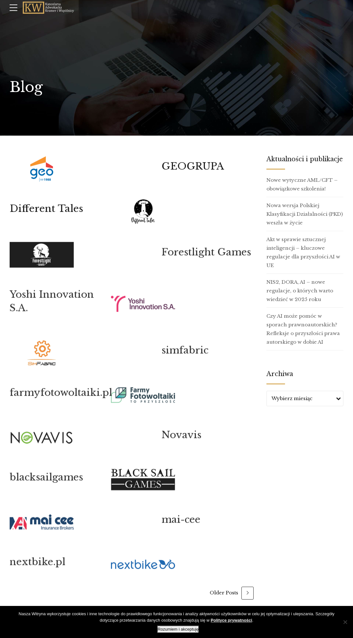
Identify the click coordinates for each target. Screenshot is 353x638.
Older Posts (224, 593)
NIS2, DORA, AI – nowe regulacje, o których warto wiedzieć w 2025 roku (299, 290)
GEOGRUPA (193, 166)
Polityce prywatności (231, 620)
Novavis (181, 439)
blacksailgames (46, 481)
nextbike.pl (37, 566)
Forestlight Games (206, 256)
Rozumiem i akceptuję (178, 629)
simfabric (185, 354)
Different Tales (46, 208)
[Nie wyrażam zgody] (345, 622)
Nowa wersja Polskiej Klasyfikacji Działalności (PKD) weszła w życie (304, 214)
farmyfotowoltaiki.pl (61, 396)
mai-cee (181, 523)
